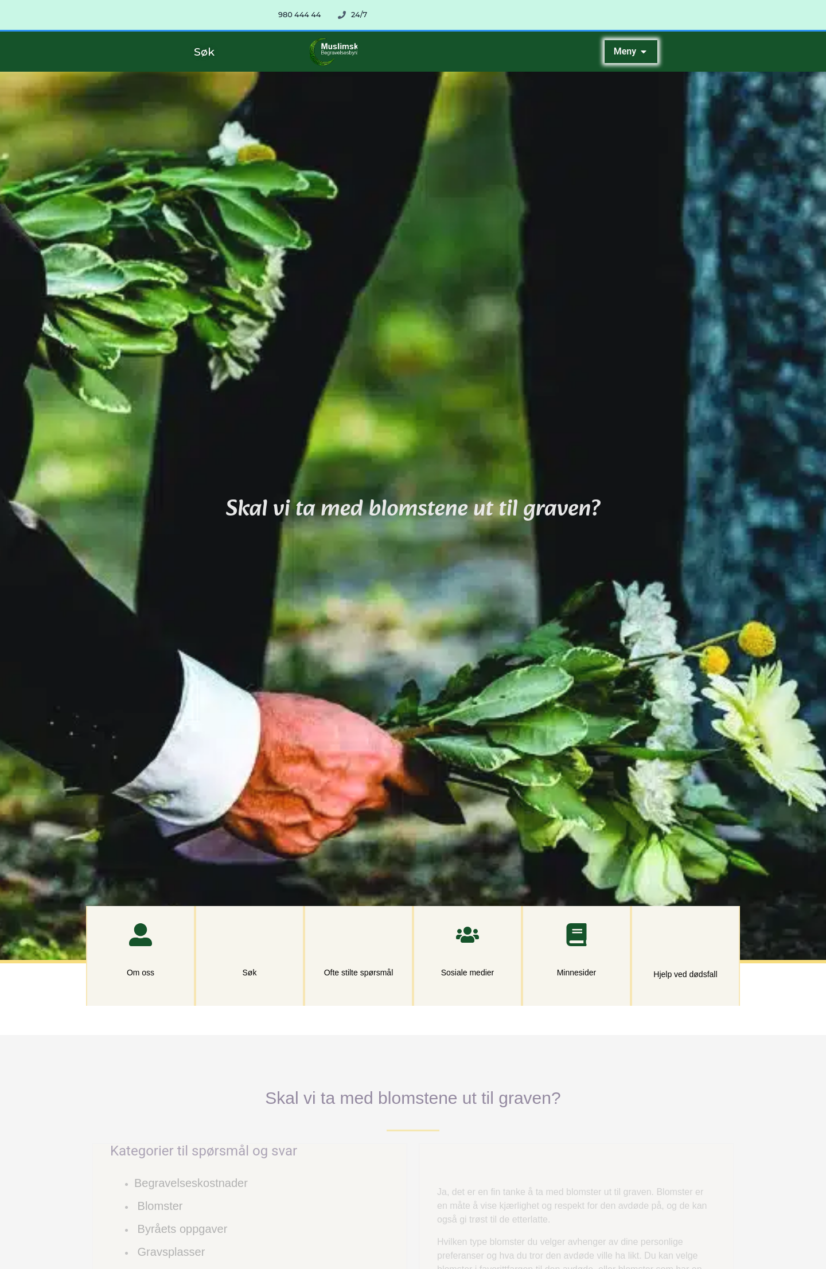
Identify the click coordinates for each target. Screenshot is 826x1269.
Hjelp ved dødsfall (685, 974)
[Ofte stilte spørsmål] (358, 934)
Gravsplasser (171, 1251)
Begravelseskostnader (191, 1183)
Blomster (160, 1206)
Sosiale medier (467, 972)
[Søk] (249, 934)
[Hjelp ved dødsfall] (685, 935)
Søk (250, 972)
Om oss (140, 972)
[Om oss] (140, 934)
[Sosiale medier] (467, 934)
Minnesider (576, 972)
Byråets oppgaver (183, 1229)
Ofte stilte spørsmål (358, 972)
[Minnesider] (576, 934)
